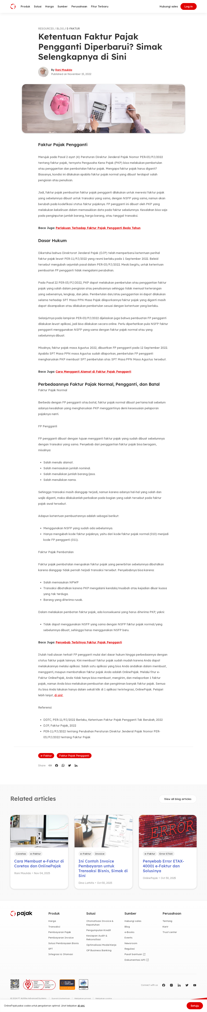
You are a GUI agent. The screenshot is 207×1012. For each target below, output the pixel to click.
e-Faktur (46, 755)
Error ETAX (166, 853)
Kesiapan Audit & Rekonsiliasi (97, 938)
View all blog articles (177, 799)
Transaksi (54, 927)
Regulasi (130, 950)
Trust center (170, 933)
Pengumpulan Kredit (99, 931)
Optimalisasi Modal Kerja (101, 946)
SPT (50, 950)
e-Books (130, 933)
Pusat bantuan (133, 955)
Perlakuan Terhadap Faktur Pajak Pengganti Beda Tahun (98, 228)
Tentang (168, 922)
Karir (166, 927)
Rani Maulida (63, 69)
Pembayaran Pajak (59, 933)
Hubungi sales (169, 6)
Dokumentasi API (135, 961)
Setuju (195, 1005)
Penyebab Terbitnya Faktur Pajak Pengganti (89, 642)
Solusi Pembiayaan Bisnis (63, 944)
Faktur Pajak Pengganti (74, 755)
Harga (52, 922)
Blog (127, 927)
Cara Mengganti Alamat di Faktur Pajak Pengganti (93, 371)
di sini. (81, 1005)
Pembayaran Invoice (61, 938)
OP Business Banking (99, 951)
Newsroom (131, 944)
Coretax (21, 853)
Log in (189, 6)
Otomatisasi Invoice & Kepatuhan (100, 923)
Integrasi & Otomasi (60, 955)
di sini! (58, 695)
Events (129, 938)
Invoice (100, 853)
